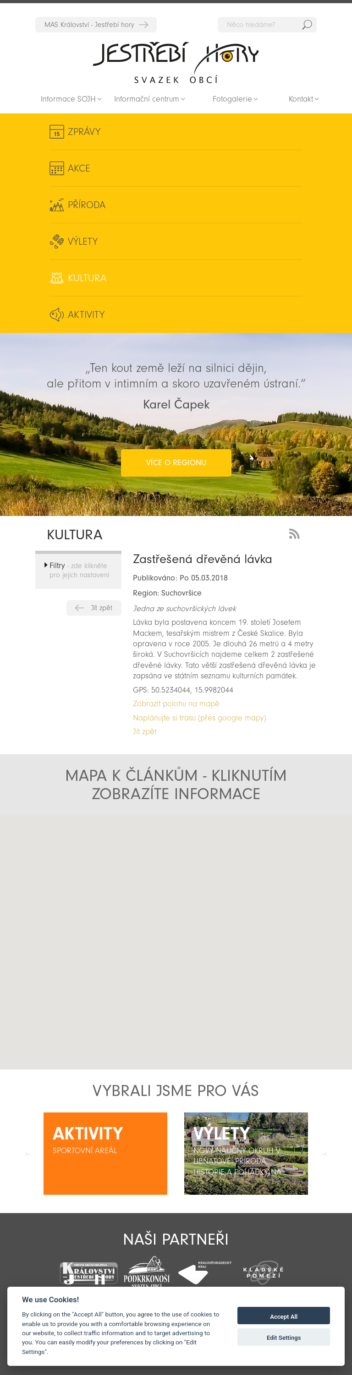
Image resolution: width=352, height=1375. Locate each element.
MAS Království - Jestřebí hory (89, 25)
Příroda (86, 205)
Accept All (283, 1316)
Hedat (307, 25)
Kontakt (301, 99)
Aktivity (86, 315)
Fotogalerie (232, 99)
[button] (173, 959)
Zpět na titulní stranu (176, 62)
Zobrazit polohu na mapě (176, 704)
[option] (105, 1153)
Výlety (83, 241)
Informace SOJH (68, 99)
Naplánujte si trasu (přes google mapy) (199, 718)
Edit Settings (284, 1337)
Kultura (87, 278)
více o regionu (176, 462)
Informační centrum (146, 99)
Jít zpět (101, 608)
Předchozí (28, 1153)
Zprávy (84, 132)
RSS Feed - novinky (296, 532)
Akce (79, 168)
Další (323, 1153)
